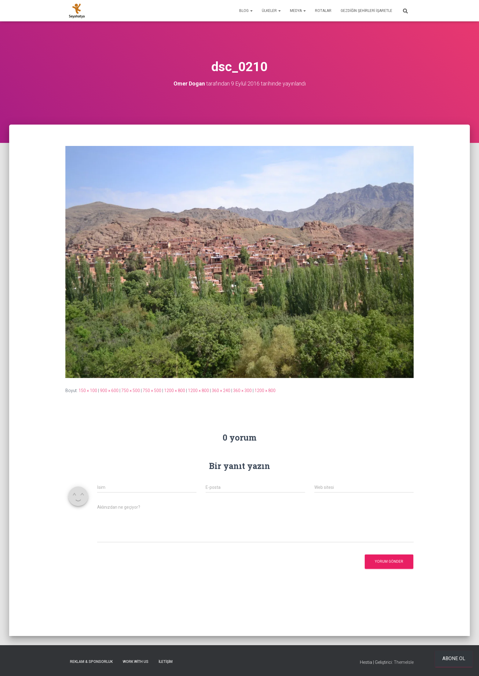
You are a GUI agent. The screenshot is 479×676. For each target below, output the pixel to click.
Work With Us (135, 662)
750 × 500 (130, 390)
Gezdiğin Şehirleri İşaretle (366, 11)
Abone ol (453, 658)
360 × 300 (242, 390)
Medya (298, 11)
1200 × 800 (174, 390)
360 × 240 (221, 390)
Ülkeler (271, 11)
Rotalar (323, 11)
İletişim (166, 662)
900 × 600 (109, 390)
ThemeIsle (404, 662)
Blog (246, 11)
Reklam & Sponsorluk (91, 662)
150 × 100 (88, 390)
